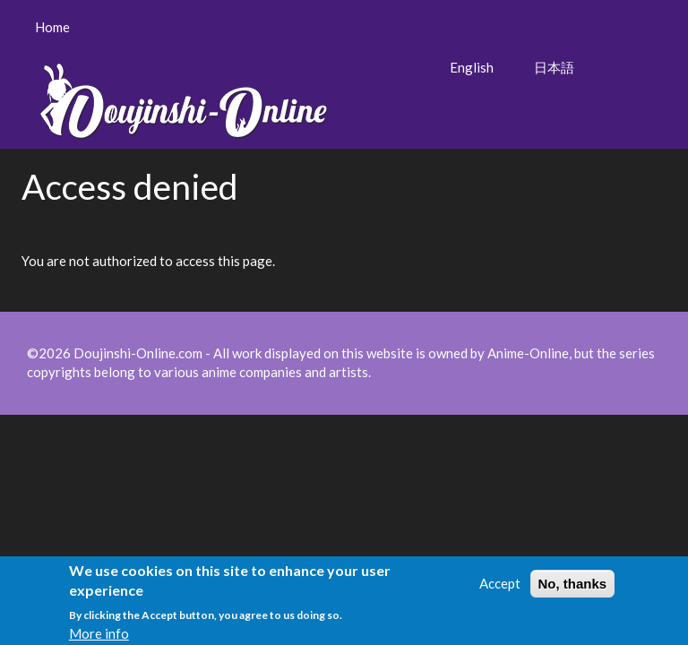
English (472, 67)
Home (52, 27)
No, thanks (572, 587)
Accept (499, 587)
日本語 (554, 67)
